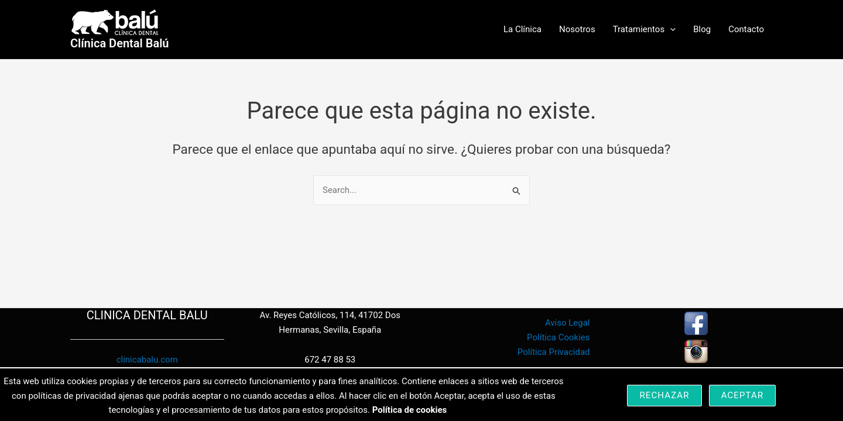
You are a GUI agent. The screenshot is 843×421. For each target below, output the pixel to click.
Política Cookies (558, 337)
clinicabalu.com (147, 359)
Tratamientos (644, 29)
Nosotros (577, 29)
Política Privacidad (554, 352)
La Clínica (522, 29)
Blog (702, 29)
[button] (670, 29)
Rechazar (664, 395)
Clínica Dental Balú (119, 43)
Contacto (746, 29)
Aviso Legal (567, 323)
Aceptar (742, 395)
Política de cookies (409, 410)
